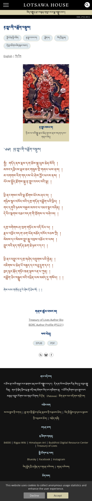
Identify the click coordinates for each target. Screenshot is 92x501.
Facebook (44, 459)
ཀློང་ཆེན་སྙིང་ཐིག (12, 38)
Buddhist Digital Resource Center (68, 442)
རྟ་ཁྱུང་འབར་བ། (31, 38)
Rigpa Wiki (20, 442)
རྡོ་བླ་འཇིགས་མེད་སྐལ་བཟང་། (17, 46)
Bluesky (31, 459)
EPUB (39, 343)
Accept (58, 495)
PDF (52, 343)
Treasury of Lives (47, 445)
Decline (34, 495)
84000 (7, 442)
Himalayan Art (37, 442)
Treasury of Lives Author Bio (46, 319)
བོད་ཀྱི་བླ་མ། (61, 38)
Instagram (59, 459)
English (8, 56)
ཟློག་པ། (47, 38)
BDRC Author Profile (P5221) (46, 324)
